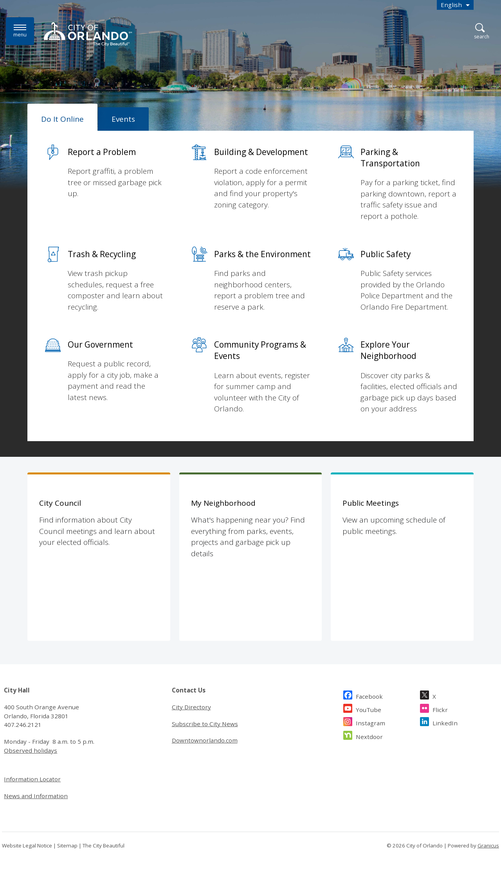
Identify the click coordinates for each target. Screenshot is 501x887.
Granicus (488, 845)
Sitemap (67, 845)
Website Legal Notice (27, 845)
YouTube (368, 709)
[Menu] (20, 31)
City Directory (191, 707)
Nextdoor (369, 736)
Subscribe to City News (205, 724)
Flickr (440, 709)
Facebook (369, 695)
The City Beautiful (103, 845)
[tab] (62, 117)
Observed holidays (30, 750)
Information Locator (32, 779)
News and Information (36, 796)
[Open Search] (481, 31)
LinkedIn (445, 722)
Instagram (370, 722)
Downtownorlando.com (205, 740)
